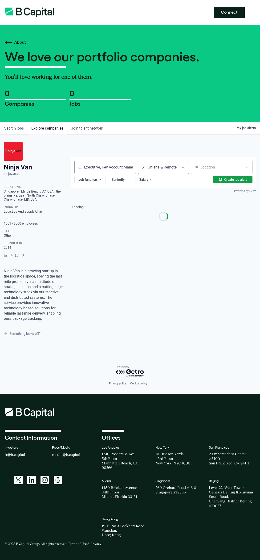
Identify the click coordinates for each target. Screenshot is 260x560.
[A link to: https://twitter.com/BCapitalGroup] (18, 480)
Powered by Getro (245, 191)
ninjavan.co (12, 174)
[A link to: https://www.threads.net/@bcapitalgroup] (58, 480)
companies (47, 128)
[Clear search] (130, 167)
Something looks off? (22, 334)
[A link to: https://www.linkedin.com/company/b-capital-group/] (31, 480)
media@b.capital (66, 454)
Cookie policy (138, 383)
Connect (229, 12)
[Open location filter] (246, 167)
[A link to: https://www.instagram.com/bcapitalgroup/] (45, 480)
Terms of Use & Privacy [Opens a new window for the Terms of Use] (84, 544)
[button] (90, 179)
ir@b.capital (15, 454)
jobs (14, 128)
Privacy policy (117, 383)
